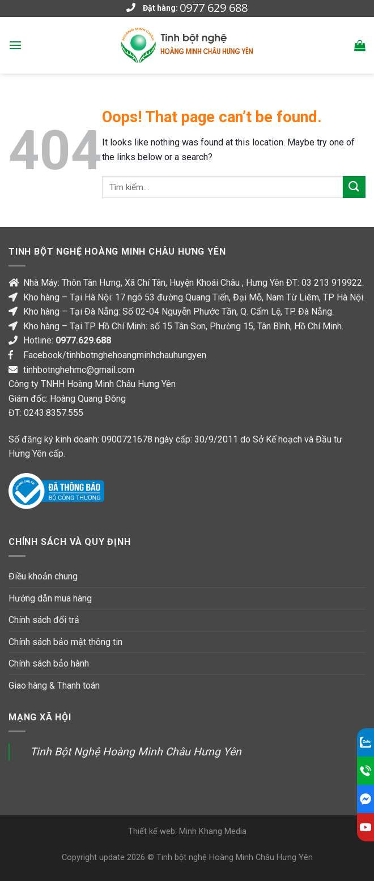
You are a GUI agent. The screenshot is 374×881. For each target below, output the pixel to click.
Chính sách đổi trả (43, 619)
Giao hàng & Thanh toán (54, 685)
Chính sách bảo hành (48, 663)
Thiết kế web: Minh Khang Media (187, 831)
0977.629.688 (83, 340)
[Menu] (15, 45)
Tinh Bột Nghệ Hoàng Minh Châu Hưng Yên (135, 751)
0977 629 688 (214, 8)
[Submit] (354, 187)
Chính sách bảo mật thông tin (65, 642)
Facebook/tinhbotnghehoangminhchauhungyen (114, 355)
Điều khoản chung (43, 576)
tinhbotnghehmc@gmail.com (78, 369)
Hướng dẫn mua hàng (50, 598)
